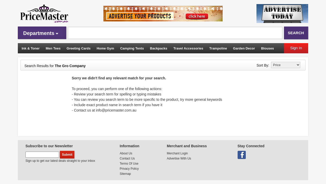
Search (296, 33)
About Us (126, 153)
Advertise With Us (179, 158)
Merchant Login (177, 153)
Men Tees (53, 48)
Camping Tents (132, 48)
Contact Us (127, 158)
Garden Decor (244, 48)
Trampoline (218, 48)
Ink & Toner (31, 48)
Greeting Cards (79, 48)
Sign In (296, 48)
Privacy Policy (129, 168)
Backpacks (158, 48)
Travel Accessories (188, 48)
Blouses (267, 48)
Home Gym (105, 48)
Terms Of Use (129, 163)
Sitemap (125, 174)
